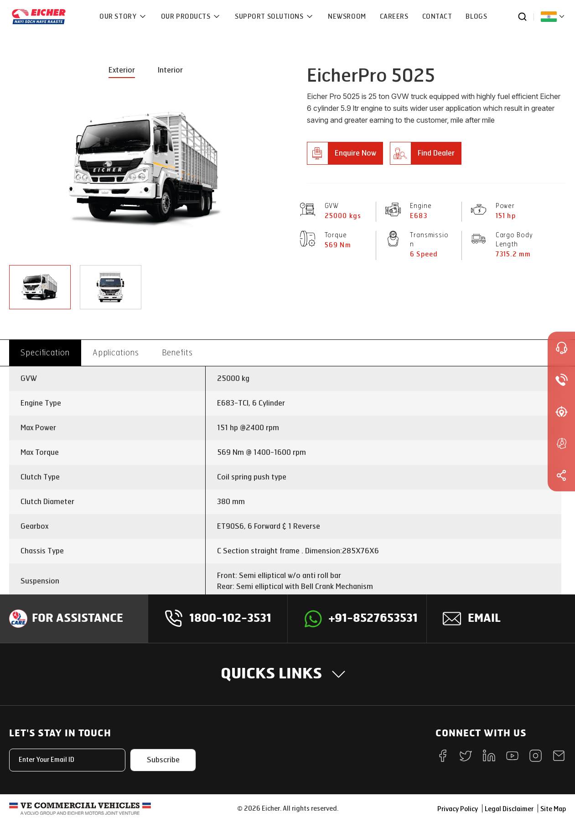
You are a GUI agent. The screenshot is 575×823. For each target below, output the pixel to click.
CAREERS (394, 17)
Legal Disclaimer (509, 809)
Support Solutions (270, 17)
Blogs (476, 17)
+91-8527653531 (373, 618)
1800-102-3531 (230, 618)
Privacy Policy (457, 809)
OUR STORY (118, 17)
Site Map (553, 809)
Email (484, 618)
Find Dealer (436, 153)
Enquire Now (355, 153)
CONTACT (437, 17)
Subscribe (163, 759)
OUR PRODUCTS (186, 17)
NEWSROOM (347, 17)
